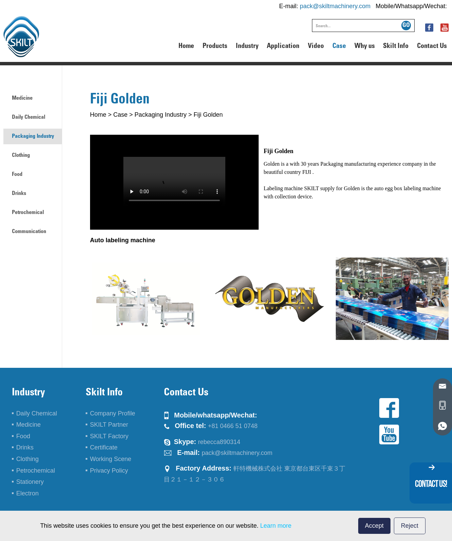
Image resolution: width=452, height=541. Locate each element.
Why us (364, 46)
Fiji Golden (208, 114)
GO (406, 25)
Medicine (22, 98)
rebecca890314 (219, 442)
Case (339, 46)
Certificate (104, 447)
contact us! (431, 483)
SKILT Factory (109, 436)
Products (215, 46)
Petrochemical (28, 212)
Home (186, 46)
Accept (374, 525)
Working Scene (111, 459)
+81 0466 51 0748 (233, 426)
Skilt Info (395, 46)
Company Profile (112, 413)
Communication (29, 231)
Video (316, 46)
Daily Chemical (28, 117)
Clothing (21, 155)
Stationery (30, 481)
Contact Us (432, 46)
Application (283, 46)
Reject (409, 525)
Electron (27, 493)
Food (17, 174)
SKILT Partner (109, 424)
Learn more (276, 525)
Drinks (19, 193)
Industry (247, 46)
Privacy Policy (109, 470)
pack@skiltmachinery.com (335, 6)
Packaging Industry (161, 114)
